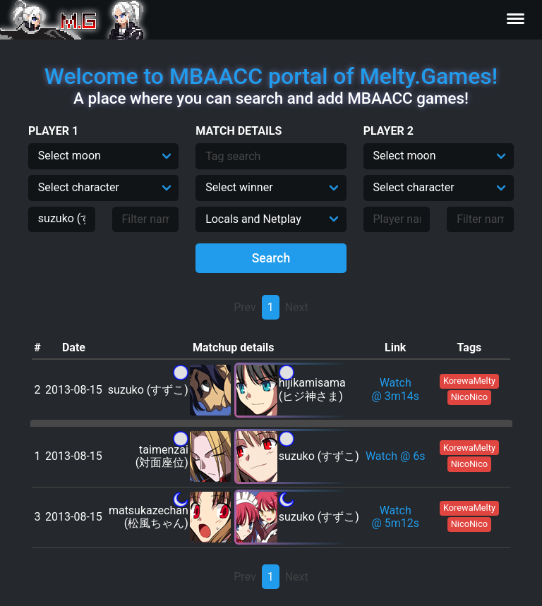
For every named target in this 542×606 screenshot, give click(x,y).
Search (271, 258)
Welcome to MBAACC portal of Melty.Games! (271, 76)
